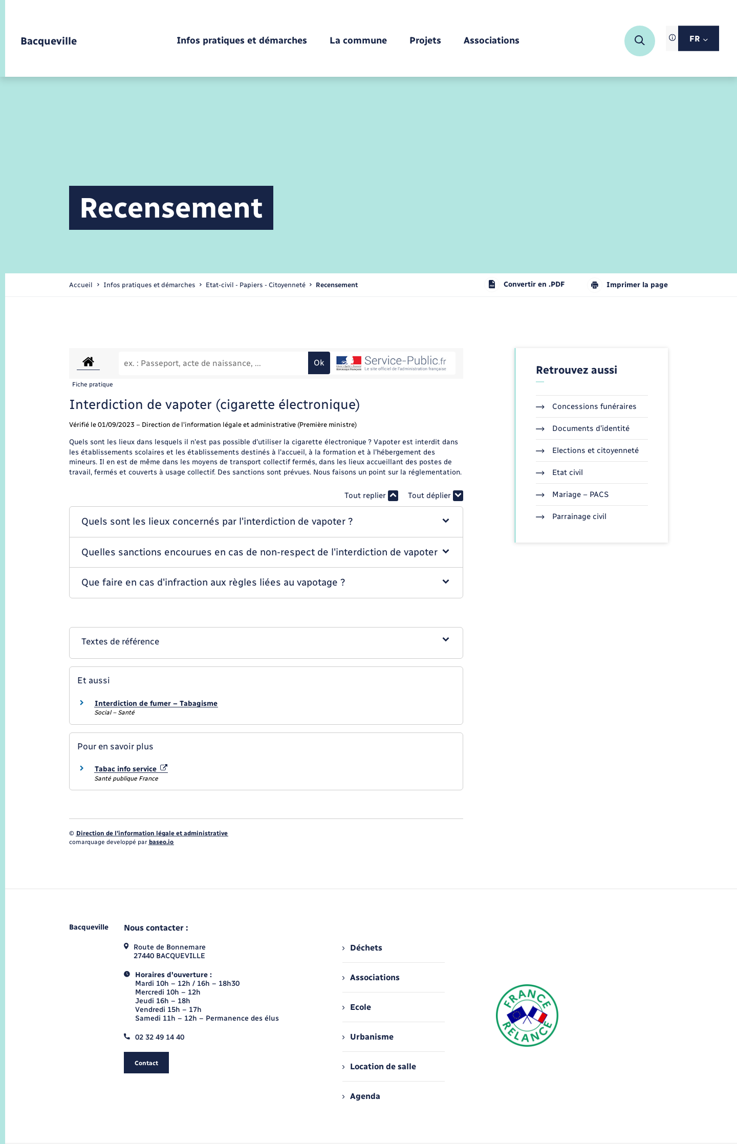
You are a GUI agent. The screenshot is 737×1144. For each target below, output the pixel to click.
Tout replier (371, 495)
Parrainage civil (571, 516)
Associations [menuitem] (371, 977)
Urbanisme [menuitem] (368, 1037)
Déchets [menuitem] (362, 948)
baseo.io (161, 842)
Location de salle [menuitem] (379, 1066)
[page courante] (337, 285)
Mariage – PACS (572, 494)
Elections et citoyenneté (587, 450)
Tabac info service (131, 769)
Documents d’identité (583, 428)
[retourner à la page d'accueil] (48, 41)
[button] (266, 522)
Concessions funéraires (586, 406)
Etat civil (559, 472)
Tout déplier (435, 495)
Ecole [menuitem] (356, 1007)
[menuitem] (242, 41)
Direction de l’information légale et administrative (152, 833)
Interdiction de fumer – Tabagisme (156, 703)
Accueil (81, 285)
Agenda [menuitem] (361, 1096)
